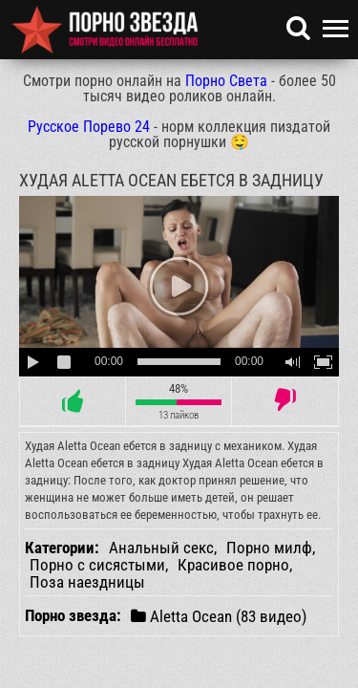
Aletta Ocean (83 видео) (218, 616)
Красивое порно (233, 564)
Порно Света (226, 81)
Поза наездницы (87, 582)
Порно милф (269, 547)
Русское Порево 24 (89, 127)
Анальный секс (161, 547)
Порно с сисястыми (97, 564)
